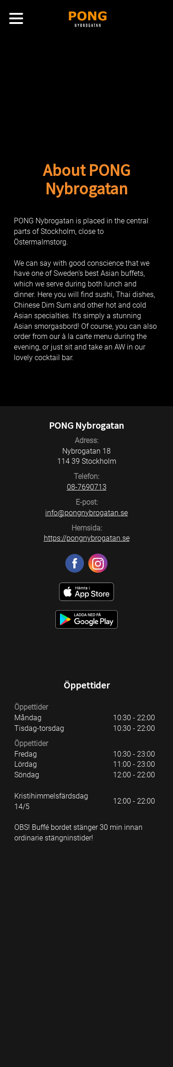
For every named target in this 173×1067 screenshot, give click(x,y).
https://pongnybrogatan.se (87, 538)
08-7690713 (87, 487)
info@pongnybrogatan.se (86, 512)
